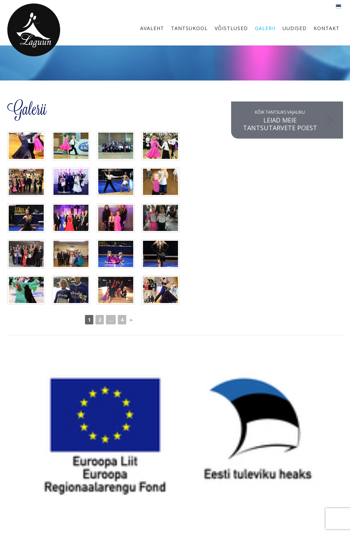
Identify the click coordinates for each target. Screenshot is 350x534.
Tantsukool (189, 28)
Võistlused (231, 28)
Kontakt (327, 28)
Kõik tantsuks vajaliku (280, 120)
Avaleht (152, 28)
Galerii (265, 28)
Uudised (295, 28)
